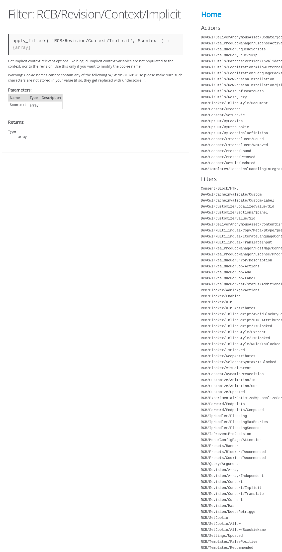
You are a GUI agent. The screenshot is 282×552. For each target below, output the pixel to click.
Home (211, 14)
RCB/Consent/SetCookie (223, 115)
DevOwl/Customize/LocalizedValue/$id (237, 206)
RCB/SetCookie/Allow (221, 523)
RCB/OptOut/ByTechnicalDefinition (234, 133)
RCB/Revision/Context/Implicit (231, 487)
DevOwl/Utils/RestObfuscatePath (232, 91)
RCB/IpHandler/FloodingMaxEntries (234, 422)
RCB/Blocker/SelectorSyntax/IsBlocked (238, 362)
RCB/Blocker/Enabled (221, 296)
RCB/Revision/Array (220, 469)
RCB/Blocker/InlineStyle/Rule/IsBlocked (241, 344)
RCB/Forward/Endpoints (223, 404)
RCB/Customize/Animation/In (228, 380)
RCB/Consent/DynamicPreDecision (232, 374)
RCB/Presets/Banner (220, 445)
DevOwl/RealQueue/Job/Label (228, 278)
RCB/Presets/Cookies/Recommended (233, 457)
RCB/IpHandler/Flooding (224, 416)
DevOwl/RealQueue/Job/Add (226, 272)
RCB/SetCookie (214, 517)
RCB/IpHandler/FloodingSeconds (231, 428)
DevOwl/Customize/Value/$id (228, 218)
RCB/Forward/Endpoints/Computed (232, 410)
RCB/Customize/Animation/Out (229, 386)
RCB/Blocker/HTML (217, 302)
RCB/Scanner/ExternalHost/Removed (234, 145)
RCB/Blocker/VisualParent (226, 368)
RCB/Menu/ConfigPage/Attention (231, 440)
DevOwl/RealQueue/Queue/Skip (229, 55)
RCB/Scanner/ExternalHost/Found (232, 139)
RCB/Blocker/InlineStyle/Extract (233, 332)
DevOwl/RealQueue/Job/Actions (230, 266)
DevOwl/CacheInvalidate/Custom (231, 194)
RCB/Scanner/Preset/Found (226, 151)
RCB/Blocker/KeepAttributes (228, 356)
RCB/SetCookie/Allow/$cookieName (233, 529)
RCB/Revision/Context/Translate (232, 493)
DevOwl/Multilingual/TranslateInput (236, 242)
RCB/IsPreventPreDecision (226, 434)
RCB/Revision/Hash (219, 505)
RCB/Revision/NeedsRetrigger (229, 511)
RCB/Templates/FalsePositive (229, 541)
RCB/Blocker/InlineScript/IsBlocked (236, 326)
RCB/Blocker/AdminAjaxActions (230, 290)
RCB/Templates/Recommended (227, 547)
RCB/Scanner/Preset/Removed (228, 157)
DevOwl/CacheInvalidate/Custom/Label (237, 200)
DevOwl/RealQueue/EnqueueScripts (233, 49)
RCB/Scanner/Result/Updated (228, 163)
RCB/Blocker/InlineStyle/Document (234, 103)
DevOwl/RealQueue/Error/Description (236, 260)
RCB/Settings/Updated (222, 535)
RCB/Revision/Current (222, 499)
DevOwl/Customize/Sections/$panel (234, 212)
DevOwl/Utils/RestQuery (224, 97)
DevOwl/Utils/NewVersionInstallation (237, 79)
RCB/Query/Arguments (221, 463)
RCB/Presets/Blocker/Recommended (233, 451)
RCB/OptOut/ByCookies (222, 121)
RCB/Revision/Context (222, 481)
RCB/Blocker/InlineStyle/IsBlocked (235, 338)
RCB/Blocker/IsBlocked (223, 350)
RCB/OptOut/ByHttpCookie (225, 127)
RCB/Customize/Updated (223, 392)
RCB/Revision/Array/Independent (232, 475)
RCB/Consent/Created (221, 109)
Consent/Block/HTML (220, 188)
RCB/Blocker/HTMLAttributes (228, 308)
